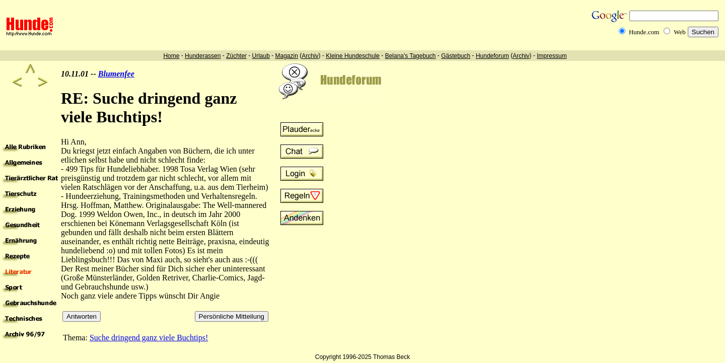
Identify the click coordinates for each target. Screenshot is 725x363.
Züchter (236, 55)
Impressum (551, 55)
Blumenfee (116, 73)
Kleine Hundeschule (353, 55)
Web (680, 32)
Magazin (286, 55)
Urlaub (260, 55)
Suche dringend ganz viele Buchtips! (149, 337)
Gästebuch (455, 55)
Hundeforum (492, 55)
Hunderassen (203, 55)
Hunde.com (644, 32)
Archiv (310, 55)
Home (171, 55)
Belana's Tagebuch (410, 55)
